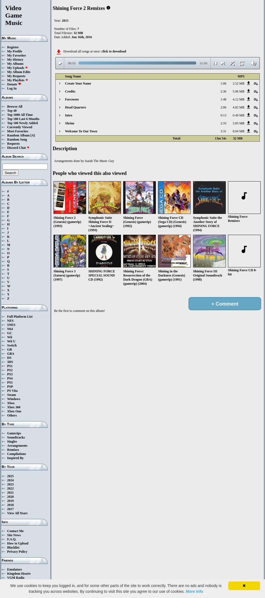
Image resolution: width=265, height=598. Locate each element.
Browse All (14, 106)
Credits (70, 91)
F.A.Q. (11, 539)
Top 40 (12, 111)
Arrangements (17, 446)
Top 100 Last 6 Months (23, 119)
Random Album (18, 135)
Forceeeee (72, 99)
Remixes (13, 450)
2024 (10, 480)
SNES (11, 325)
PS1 (10, 366)
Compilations (16, 454)
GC (9, 333)
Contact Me (15, 531)
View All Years (17, 513)
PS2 (10, 370)
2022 (10, 488)
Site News (14, 535)
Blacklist (13, 547)
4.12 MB (238, 99)
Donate (14, 84)
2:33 (223, 123)
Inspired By (15, 458)
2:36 (223, 91)
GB (9, 349)
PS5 (10, 382)
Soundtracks (16, 437)
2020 (10, 497)
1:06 (223, 83)
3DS (10, 362)
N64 (10, 329)
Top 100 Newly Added (22, 123)
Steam (11, 395)
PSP (10, 387)
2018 (10, 505)
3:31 (223, 131)
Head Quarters (75, 107)
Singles (12, 441)
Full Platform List (20, 316)
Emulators (14, 569)
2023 (10, 484)
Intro (68, 115)
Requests (13, 144)
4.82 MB (238, 107)
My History (15, 60)
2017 (10, 509)
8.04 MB (238, 131)
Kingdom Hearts (19, 573)
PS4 (10, 378)
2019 (10, 501)
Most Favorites (17, 131)
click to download (114, 51)
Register (13, 47)
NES (10, 321)
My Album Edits (18, 72)
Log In (11, 88)
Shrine (69, 123)
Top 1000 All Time (20, 115)
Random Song (17, 139)
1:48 (223, 99)
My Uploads (17, 68)
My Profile (14, 51)
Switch (12, 345)
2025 (10, 476)
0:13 (223, 115)
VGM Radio (15, 578)
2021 (10, 492)
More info (194, 591)
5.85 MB (238, 123)
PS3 (10, 374)
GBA (10, 354)
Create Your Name (78, 83)
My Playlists (17, 80)
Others (12, 415)
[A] (32, 135)
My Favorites (16, 55)
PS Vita (12, 391)
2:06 (223, 107)
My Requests (16, 76)
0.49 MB (238, 115)
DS (9, 358)
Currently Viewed (19, 127)
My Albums (15, 64)
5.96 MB (238, 91)
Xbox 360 (13, 407)
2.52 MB (238, 83)
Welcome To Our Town (81, 131)
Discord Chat (18, 148)
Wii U (11, 341)
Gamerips (14, 433)
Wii (9, 337)
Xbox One (14, 411)
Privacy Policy (17, 552)
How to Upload (17, 543)
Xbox (11, 403)
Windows (13, 399)
